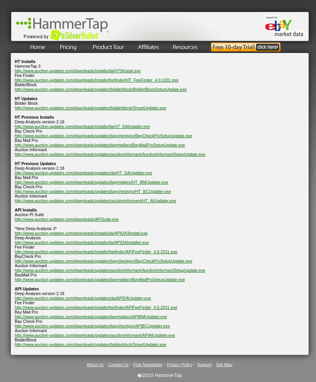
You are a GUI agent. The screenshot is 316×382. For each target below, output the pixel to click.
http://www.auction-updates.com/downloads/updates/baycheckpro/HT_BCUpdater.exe (93, 191)
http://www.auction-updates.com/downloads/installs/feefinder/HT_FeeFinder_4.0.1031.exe (96, 80)
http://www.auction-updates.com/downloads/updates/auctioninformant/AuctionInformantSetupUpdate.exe (110, 154)
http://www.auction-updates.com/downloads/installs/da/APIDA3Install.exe (81, 233)
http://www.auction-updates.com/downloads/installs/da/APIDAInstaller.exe (82, 242)
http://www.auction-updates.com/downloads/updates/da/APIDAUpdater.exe (83, 298)
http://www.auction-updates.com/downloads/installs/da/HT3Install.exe (78, 70)
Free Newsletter (147, 364)
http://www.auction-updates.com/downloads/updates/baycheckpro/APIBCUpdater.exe (92, 326)
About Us (95, 364)
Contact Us (118, 364)
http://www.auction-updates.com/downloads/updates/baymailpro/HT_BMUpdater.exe (91, 182)
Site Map (224, 364)
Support (204, 364)
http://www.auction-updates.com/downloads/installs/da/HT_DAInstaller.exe (82, 126)
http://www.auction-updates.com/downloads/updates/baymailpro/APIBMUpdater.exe (91, 316)
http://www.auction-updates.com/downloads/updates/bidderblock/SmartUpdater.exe (90, 108)
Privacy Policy (179, 364)
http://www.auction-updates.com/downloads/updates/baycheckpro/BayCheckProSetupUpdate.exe (103, 135)
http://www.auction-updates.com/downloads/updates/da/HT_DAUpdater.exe (83, 173)
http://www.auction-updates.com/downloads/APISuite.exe (67, 219)
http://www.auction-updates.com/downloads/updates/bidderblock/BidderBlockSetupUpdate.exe (101, 89)
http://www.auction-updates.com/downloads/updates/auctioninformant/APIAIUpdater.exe (95, 335)
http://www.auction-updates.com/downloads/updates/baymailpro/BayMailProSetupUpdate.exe (100, 145)
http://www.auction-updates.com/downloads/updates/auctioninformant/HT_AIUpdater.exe (95, 200)
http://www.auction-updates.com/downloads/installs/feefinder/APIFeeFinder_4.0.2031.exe (96, 251)
